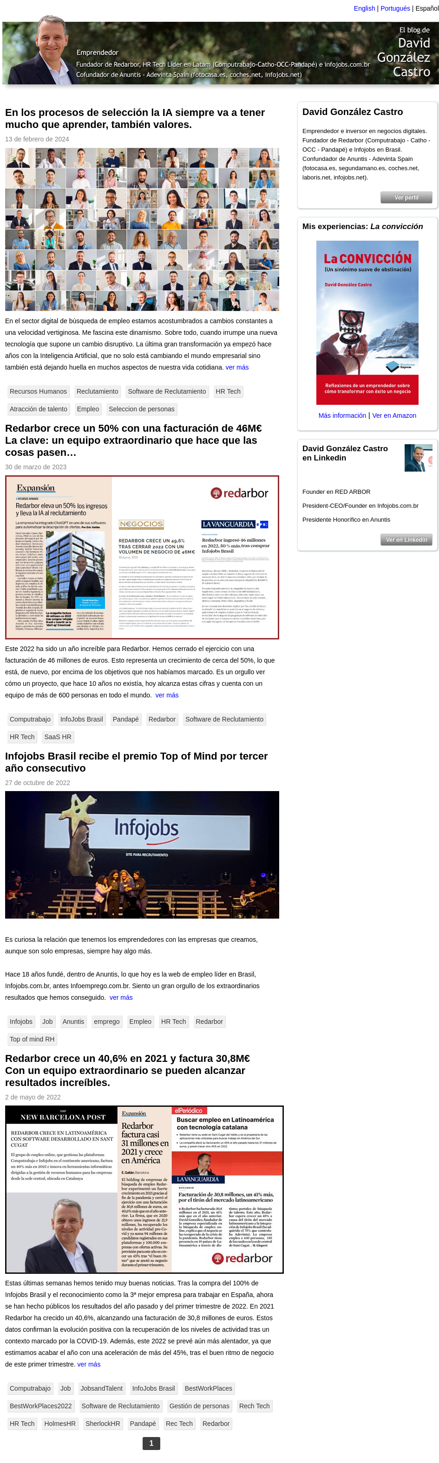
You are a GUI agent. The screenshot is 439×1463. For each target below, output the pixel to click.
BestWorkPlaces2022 (41, 1406)
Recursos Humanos (38, 391)
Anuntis (74, 1021)
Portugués (395, 8)
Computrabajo (30, 719)
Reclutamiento (97, 391)
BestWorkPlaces (208, 1388)
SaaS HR (57, 737)
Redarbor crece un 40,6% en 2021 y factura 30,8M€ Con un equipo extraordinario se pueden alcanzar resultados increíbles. (127, 1070)
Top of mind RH (32, 1039)
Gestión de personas (199, 1406)
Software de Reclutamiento (167, 391)
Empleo (88, 409)
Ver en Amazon (394, 415)
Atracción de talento (38, 409)
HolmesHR (60, 1423)
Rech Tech (254, 1406)
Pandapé (126, 719)
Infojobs (21, 1021)
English (364, 8)
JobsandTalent (102, 1388)
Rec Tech (179, 1423)
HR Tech (228, 391)
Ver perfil (406, 197)
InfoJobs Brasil (81, 719)
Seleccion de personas (142, 409)
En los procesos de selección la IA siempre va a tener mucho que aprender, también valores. (135, 118)
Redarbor (162, 719)
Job (47, 1021)
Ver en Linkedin (406, 540)
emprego (106, 1021)
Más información (343, 415)
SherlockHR (102, 1423)
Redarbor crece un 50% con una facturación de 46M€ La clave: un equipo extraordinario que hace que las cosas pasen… (133, 440)
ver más (237, 367)
